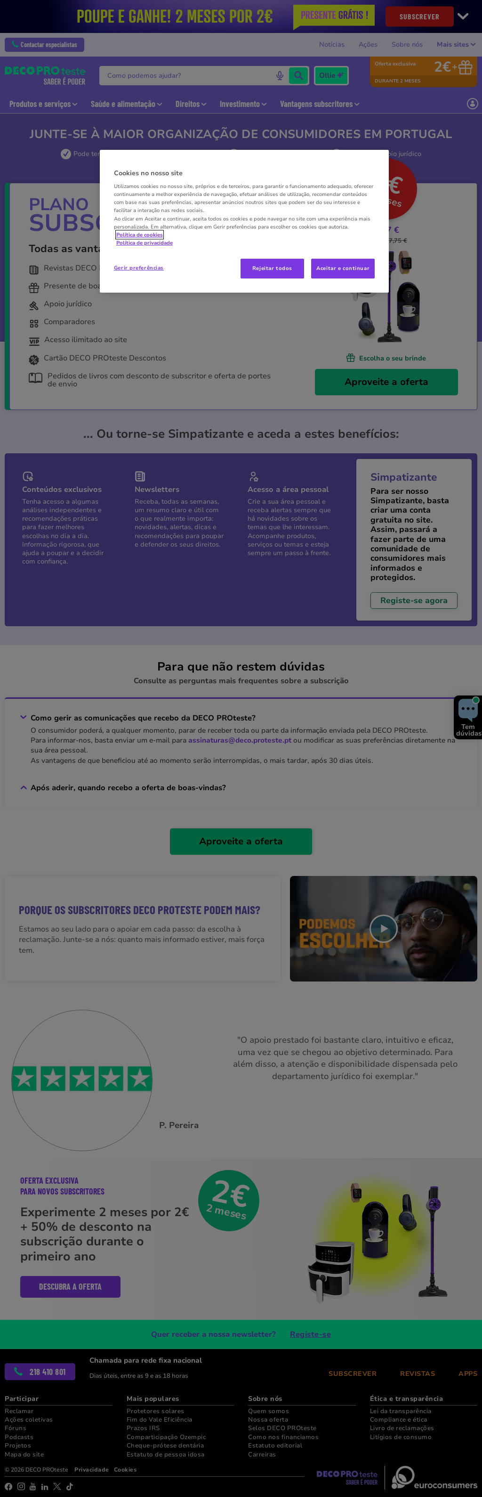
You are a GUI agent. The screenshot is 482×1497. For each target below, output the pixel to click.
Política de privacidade (144, 242)
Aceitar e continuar (343, 268)
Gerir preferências (139, 267)
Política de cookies (139, 234)
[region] (244, 221)
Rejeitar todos (272, 268)
